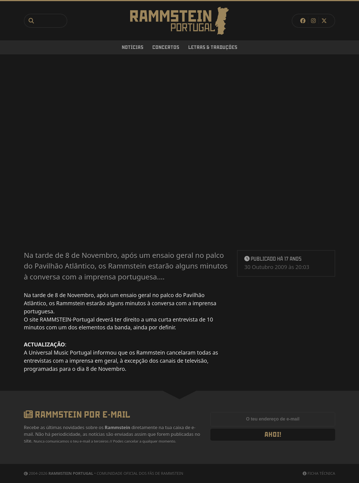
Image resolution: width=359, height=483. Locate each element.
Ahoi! (272, 434)
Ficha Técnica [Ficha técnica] (319, 473)
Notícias (132, 47)
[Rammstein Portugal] (179, 21)
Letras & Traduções (212, 47)
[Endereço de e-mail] (272, 419)
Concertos (165, 47)
